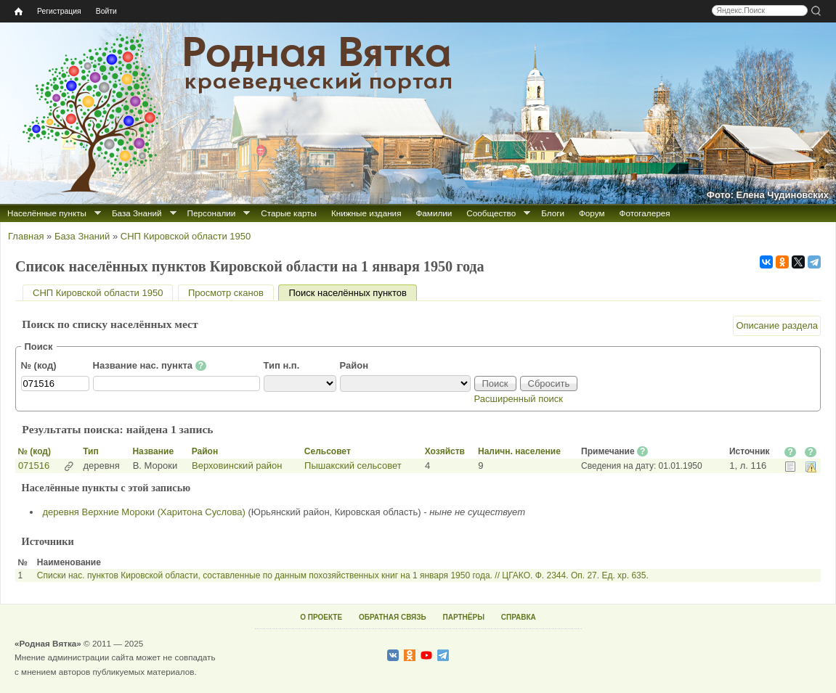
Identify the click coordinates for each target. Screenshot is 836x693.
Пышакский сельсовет (353, 465)
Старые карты (289, 213)
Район (354, 365)
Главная (26, 236)
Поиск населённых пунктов (352, 292)
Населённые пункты (46, 213)
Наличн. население (519, 451)
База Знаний (137, 213)
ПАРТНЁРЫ (463, 617)
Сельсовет (327, 451)
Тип (91, 451)
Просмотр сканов (226, 292)
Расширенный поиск (518, 398)
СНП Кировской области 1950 (186, 236)
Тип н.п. (282, 365)
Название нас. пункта (150, 365)
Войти (106, 11)
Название (153, 451)
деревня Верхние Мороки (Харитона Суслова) (144, 512)
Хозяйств (445, 451)
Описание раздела (777, 325)
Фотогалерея (645, 213)
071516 (33, 465)
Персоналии (211, 213)
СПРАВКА (518, 617)
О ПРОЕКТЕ (321, 617)
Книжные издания (366, 213)
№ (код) (39, 365)
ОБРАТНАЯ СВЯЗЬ (392, 617)
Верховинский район (237, 465)
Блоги (552, 213)
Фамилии (433, 213)
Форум (592, 213)
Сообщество (491, 213)
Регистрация (59, 11)
